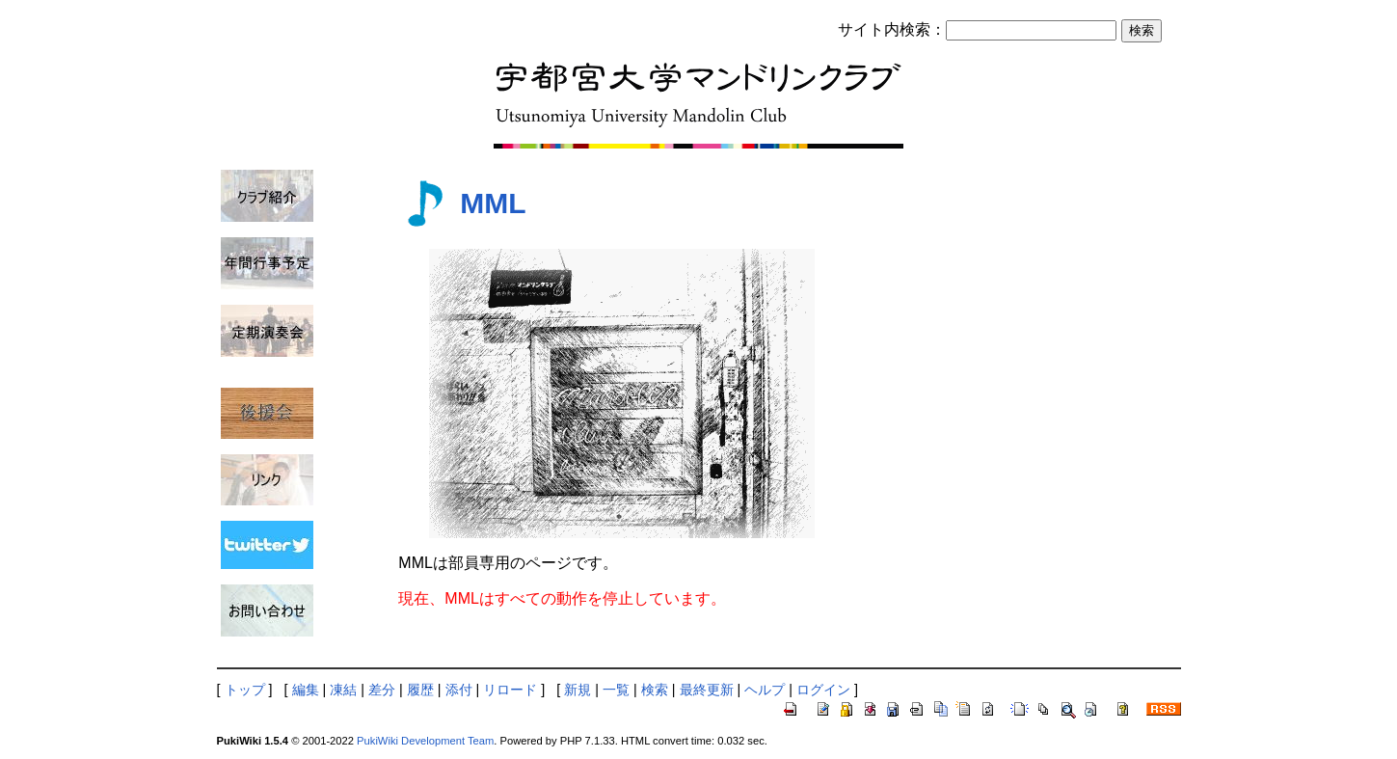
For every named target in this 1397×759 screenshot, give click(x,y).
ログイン (823, 689)
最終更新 (707, 689)
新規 (577, 689)
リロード (510, 689)
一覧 (616, 689)
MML (492, 203)
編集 (305, 689)
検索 (654, 689)
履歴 (420, 689)
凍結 (343, 689)
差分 (381, 689)
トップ (245, 689)
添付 (458, 689)
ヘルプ (764, 689)
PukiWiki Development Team (425, 740)
